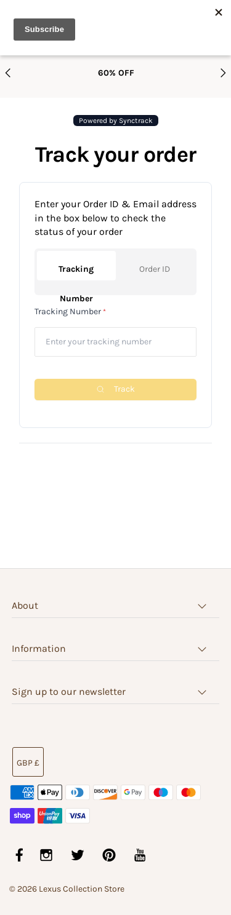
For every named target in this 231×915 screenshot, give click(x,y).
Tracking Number (76, 272)
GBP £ (28, 763)
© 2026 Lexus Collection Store (66, 889)
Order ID (154, 269)
